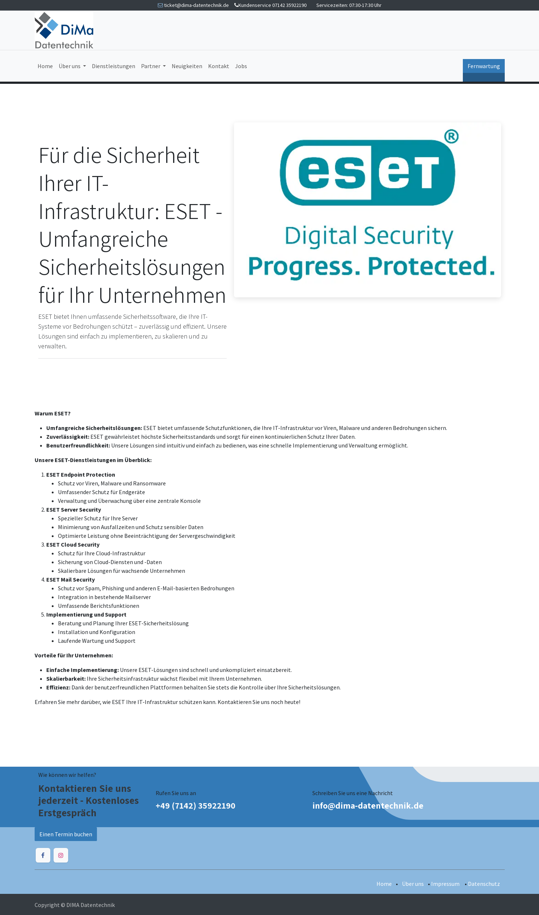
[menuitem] (45, 66)
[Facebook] (43, 855)
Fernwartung (484, 66)
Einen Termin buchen (65, 834)
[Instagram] (61, 855)
